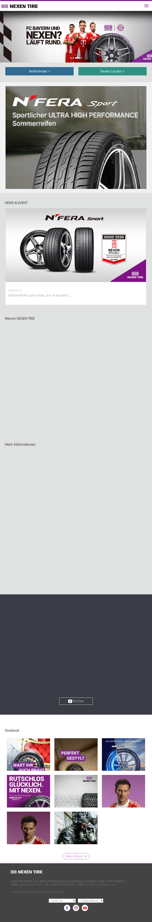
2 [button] (73, 58)
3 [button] (77, 58)
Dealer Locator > (112, 71)
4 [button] (81, 58)
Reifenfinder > (39, 71)
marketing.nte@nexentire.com (100, 884)
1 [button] (70, 58)
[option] (76, 37)
